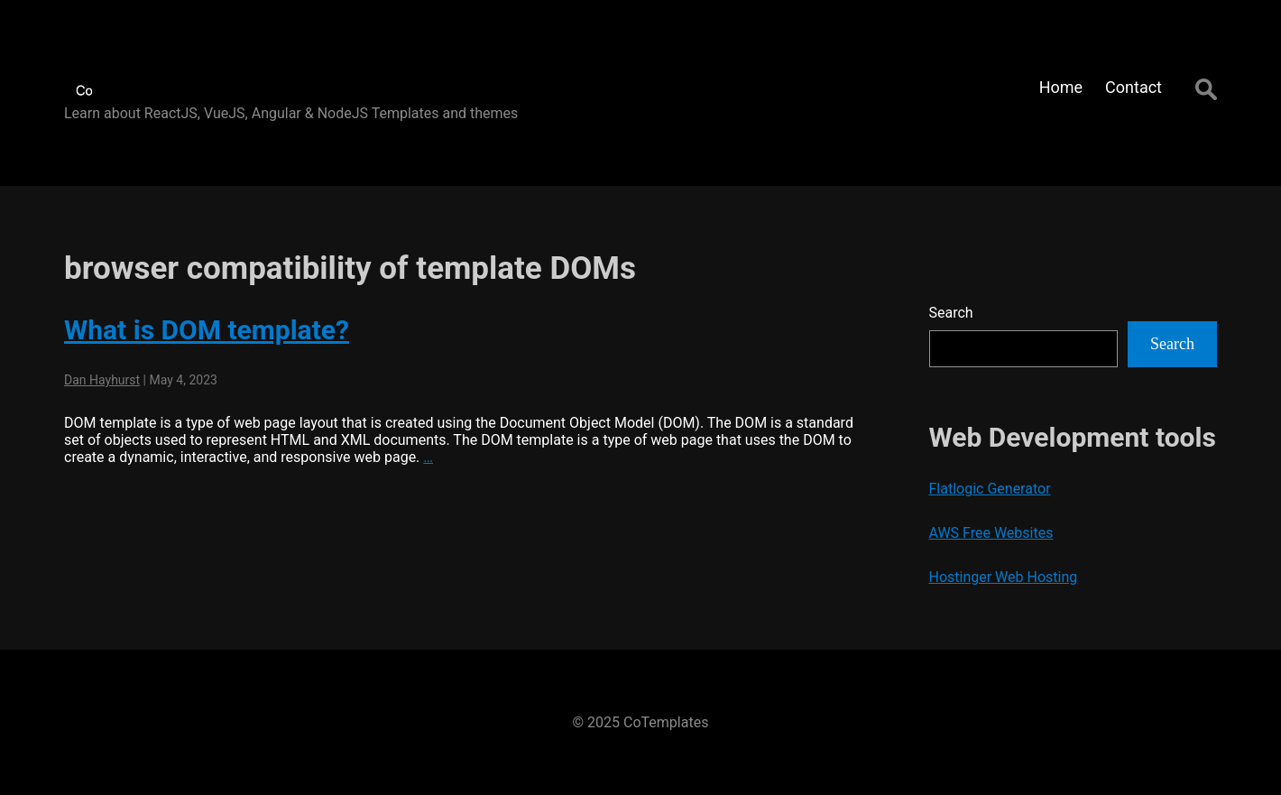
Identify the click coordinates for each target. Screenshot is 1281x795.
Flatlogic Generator (990, 488)
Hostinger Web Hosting (1003, 577)
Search (951, 312)
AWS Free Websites (991, 532)
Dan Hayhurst (102, 380)
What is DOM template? (206, 330)
